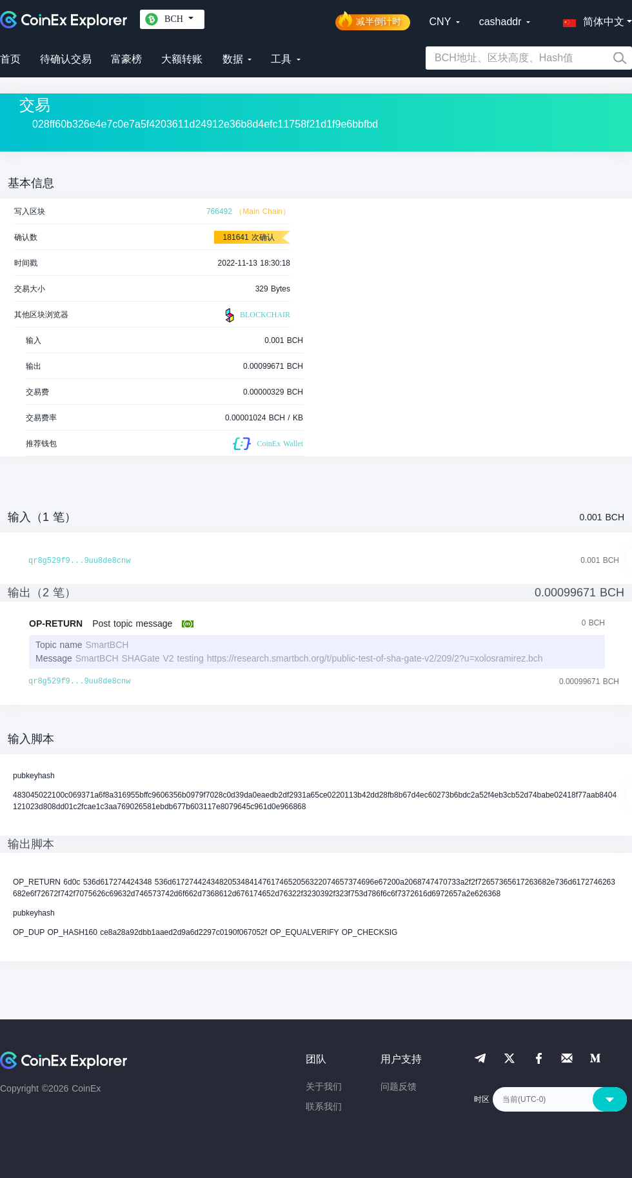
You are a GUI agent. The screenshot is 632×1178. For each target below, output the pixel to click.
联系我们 (324, 1106)
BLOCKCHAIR (256, 315)
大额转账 (181, 59)
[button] (590, 19)
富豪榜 (126, 59)
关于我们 (324, 1086)
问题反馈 (398, 1086)
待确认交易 (66, 59)
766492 (219, 211)
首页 (10, 59)
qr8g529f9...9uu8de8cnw (79, 560)
